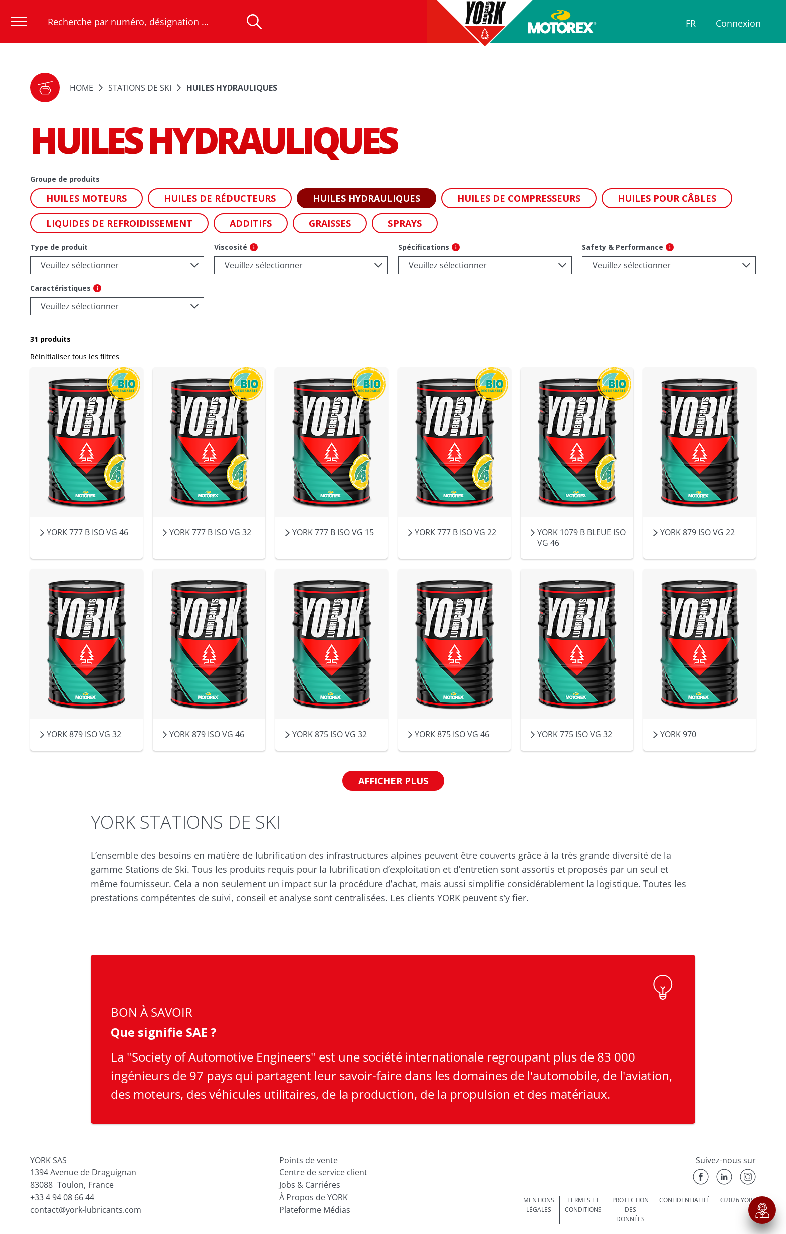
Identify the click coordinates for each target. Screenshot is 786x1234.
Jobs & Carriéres (309, 1184)
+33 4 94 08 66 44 (62, 1197)
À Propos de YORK (313, 1197)
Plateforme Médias (314, 1209)
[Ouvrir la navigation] (19, 21)
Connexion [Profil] (738, 23)
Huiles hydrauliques (231, 87)
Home (81, 87)
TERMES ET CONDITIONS (583, 1205)
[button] (45, 87)
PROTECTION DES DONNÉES (630, 1209)
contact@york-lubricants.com (85, 1209)
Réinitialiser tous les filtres (74, 356)
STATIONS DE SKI (139, 87)
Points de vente (308, 1160)
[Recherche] (254, 21)
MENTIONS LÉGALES (538, 1205)
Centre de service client (323, 1172)
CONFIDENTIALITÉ (684, 1200)
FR (691, 23)
